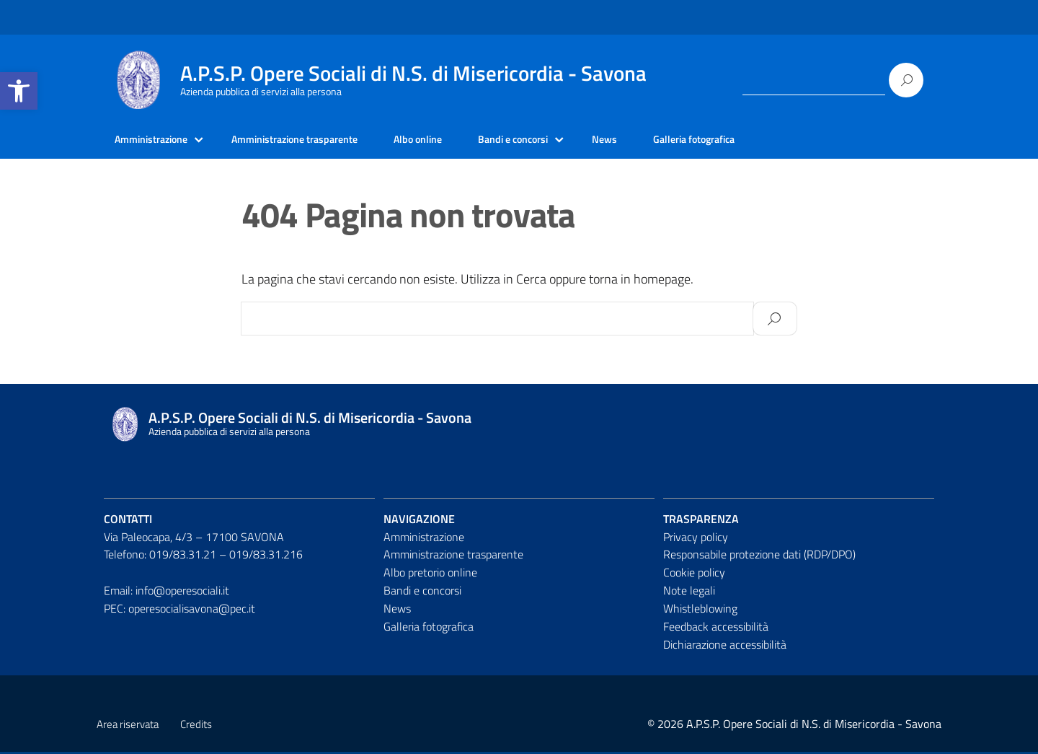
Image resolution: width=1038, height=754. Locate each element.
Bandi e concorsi (557, 140)
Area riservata (128, 726)
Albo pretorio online (430, 574)
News (656, 140)
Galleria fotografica (753, 140)
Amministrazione (157, 140)
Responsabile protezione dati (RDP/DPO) (759, 557)
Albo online (453, 140)
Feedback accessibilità (715, 628)
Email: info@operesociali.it (166, 592)
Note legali (689, 592)
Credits (196, 726)
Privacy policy (695, 539)
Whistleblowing (700, 610)
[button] (18, 91)
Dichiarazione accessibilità (724, 646)
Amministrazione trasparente (316, 140)
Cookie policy (694, 574)
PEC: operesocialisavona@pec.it (179, 610)
